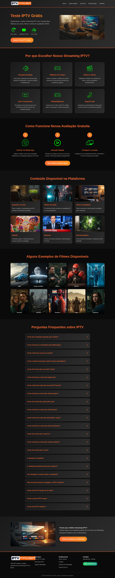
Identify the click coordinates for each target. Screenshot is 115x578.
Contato (61, 562)
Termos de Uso (63, 567)
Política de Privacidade (65, 564)
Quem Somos (63, 559)
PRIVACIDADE (92, 3)
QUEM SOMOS (73, 3)
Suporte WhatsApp (40, 564)
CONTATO (83, 3)
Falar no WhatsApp (90, 563)
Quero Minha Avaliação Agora (57, 163)
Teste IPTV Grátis (40, 559)
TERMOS (101, 3)
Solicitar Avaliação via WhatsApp (73, 539)
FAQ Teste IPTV (39, 562)
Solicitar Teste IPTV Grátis (22, 40)
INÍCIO (64, 3)
